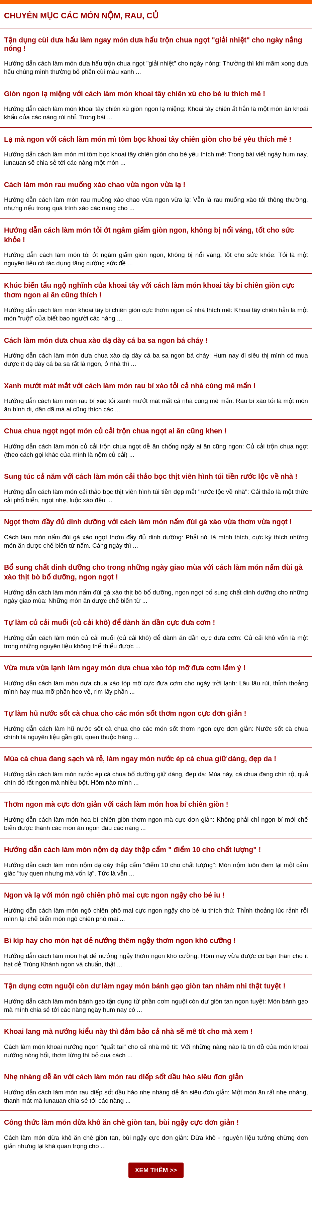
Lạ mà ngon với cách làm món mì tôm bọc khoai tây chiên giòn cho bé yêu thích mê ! (147, 139)
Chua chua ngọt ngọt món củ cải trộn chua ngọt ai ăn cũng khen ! (115, 431)
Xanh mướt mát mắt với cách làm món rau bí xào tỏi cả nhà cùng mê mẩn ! (130, 386)
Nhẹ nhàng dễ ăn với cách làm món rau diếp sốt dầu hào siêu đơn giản (123, 1077)
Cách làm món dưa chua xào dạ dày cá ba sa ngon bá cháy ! (106, 340)
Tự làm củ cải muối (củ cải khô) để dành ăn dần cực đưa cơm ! (109, 623)
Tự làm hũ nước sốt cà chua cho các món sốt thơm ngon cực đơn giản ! (125, 713)
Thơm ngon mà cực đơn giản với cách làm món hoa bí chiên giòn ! (116, 804)
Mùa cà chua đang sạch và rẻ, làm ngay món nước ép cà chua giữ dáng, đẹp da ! (140, 759)
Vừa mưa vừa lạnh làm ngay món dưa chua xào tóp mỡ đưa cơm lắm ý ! (124, 668)
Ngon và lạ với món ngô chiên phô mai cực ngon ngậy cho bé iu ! (114, 895)
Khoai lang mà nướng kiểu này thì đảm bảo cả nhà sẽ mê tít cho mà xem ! (128, 1032)
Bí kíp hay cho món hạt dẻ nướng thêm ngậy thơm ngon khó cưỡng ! (120, 941)
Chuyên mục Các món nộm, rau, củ (81, 15)
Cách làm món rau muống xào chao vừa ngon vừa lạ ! (94, 185)
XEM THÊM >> (156, 1170)
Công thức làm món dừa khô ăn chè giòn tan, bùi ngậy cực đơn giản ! (121, 1122)
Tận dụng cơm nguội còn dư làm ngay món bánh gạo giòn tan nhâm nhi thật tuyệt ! (145, 986)
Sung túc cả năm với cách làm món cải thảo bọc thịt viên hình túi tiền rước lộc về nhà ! (150, 477)
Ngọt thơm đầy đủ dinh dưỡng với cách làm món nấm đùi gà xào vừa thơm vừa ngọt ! (148, 522)
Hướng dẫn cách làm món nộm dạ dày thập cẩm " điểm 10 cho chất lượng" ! (132, 850)
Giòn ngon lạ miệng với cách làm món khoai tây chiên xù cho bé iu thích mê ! (134, 94)
